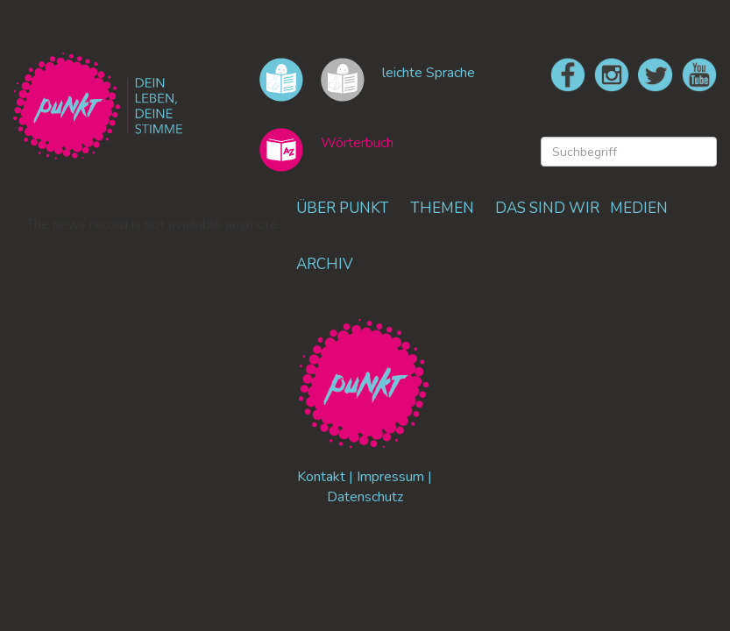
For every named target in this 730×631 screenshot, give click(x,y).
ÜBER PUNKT (342, 208)
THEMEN (442, 208)
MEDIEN (639, 208)
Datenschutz (365, 497)
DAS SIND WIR (547, 208)
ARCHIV (324, 264)
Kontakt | (327, 476)
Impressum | (394, 476)
